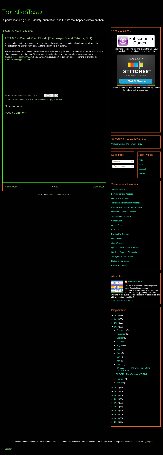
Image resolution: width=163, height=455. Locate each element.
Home (55, 186)
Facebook (142, 169)
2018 (116, 403)
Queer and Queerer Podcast (123, 212)
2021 (116, 391)
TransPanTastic (22, 12)
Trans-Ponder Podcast (121, 216)
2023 (116, 327)
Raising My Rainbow (120, 234)
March (120, 364)
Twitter (140, 160)
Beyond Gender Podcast (122, 194)
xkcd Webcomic (118, 243)
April (119, 361)
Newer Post (11, 186)
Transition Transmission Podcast (125, 203)
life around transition (37, 99)
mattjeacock (129, 441)
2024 (116, 323)
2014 (116, 418)
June (119, 353)
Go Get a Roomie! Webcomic (124, 252)
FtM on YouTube (118, 265)
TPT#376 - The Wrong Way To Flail (131, 374)
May (119, 357)
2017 (116, 407)
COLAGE (115, 230)
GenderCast (116, 221)
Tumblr (141, 164)
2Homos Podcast (118, 189)
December (121, 330)
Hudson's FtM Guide (120, 261)
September (122, 341)
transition (58, 99)
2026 (116, 315)
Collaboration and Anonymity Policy (126, 144)
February (121, 379)
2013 (116, 422)
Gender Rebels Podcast (121, 198)
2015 (116, 414)
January (120, 383)
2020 (116, 395)
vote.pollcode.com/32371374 (19, 57)
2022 (116, 387)
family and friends (19, 99)
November (121, 334)
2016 (116, 410)
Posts (116, 162)
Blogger (150, 441)
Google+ (141, 173)
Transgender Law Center (122, 256)
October (120, 338)
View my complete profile (122, 300)
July (119, 349)
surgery (50, 99)
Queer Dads (116, 238)
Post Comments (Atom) (60, 194)
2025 (116, 319)
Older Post (98, 186)
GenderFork (116, 225)
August (120, 345)
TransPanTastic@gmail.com (17, 59)
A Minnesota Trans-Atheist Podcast (126, 207)
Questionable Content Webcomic (125, 247)
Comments (119, 166)
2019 (116, 399)
